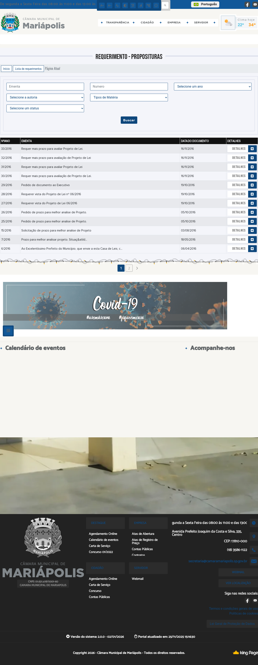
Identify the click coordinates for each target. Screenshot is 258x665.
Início (6, 69)
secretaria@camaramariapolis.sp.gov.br (217, 561)
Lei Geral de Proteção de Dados (232, 624)
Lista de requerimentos (28, 69)
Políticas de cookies (243, 613)
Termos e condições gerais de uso (233, 609)
